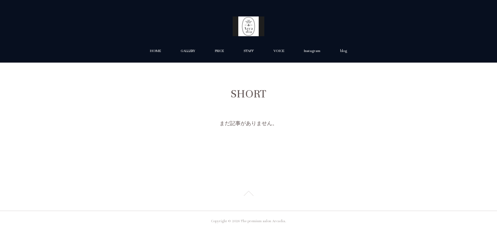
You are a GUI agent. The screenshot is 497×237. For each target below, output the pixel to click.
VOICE (279, 51)
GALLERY (188, 51)
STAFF (249, 51)
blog (343, 51)
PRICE (219, 51)
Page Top (248, 194)
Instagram (312, 51)
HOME (155, 51)
